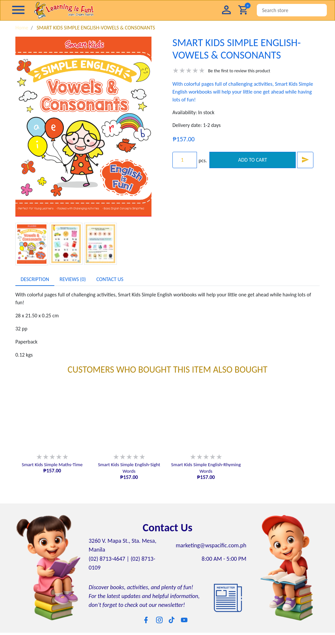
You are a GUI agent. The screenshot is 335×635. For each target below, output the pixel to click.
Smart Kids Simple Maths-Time (52, 464)
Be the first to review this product (239, 71)
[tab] (34, 279)
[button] (226, 10)
